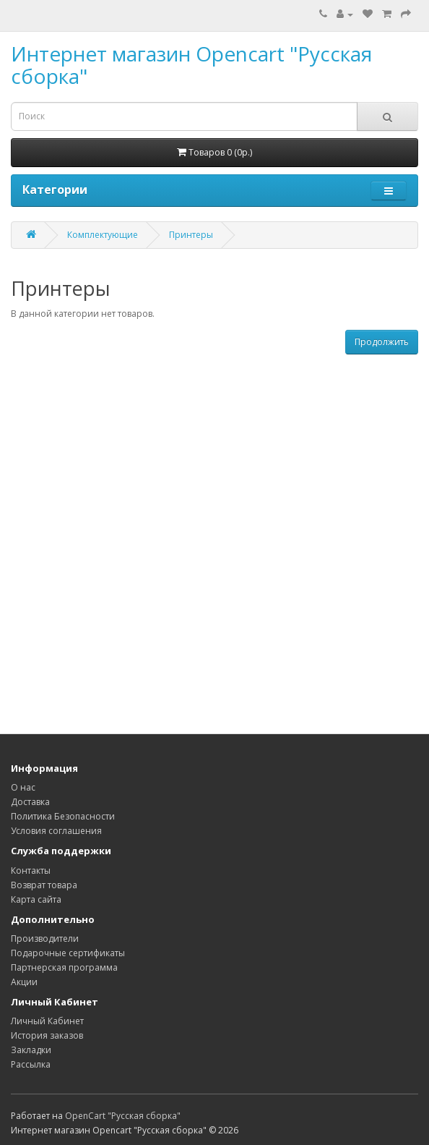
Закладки (31, 1050)
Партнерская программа (64, 967)
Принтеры (191, 235)
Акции (24, 982)
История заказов (47, 1035)
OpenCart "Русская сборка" (123, 1116)
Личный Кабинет (47, 1021)
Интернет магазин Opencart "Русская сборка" (191, 65)
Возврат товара (44, 885)
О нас (23, 787)
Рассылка (31, 1064)
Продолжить (382, 342)
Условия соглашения (56, 831)
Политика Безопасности (63, 816)
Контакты (31, 870)
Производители (45, 938)
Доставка (30, 802)
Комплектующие (102, 235)
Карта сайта (36, 899)
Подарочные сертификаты (68, 953)
